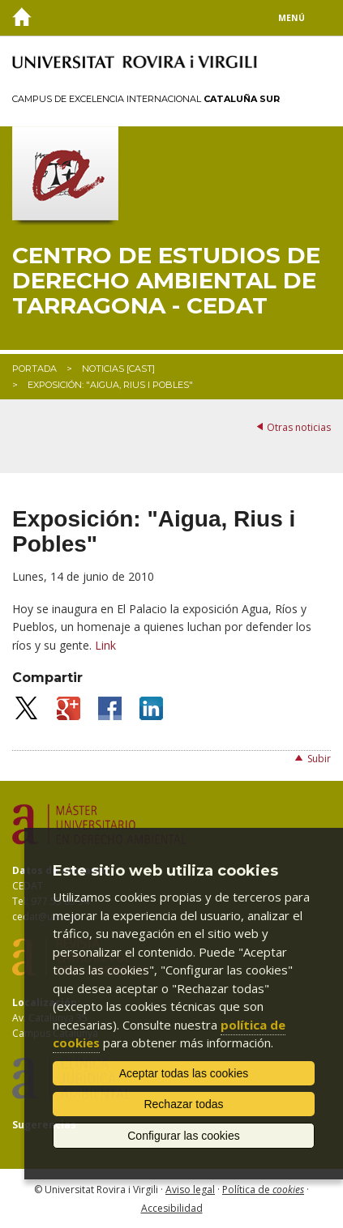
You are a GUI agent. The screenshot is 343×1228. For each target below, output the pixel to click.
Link (105, 645)
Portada (34, 368)
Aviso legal (190, 1189)
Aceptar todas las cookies (184, 1073)
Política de (263, 1189)
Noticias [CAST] (118, 368)
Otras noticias (299, 427)
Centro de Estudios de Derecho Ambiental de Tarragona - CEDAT (166, 280)
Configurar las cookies (183, 1135)
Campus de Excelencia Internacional (146, 98)
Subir (319, 758)
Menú (291, 17)
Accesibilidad (172, 1208)
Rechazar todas (183, 1104)
